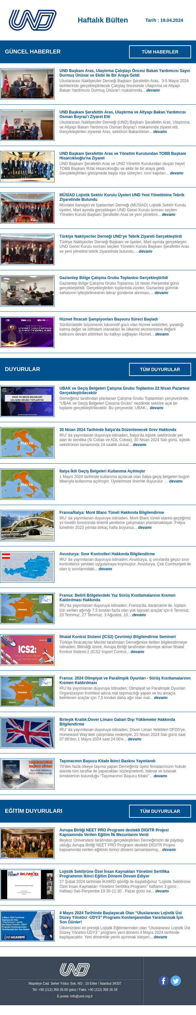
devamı (153, 90)
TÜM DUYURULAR (160, 369)
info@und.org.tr (81, 996)
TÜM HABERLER (160, 51)
